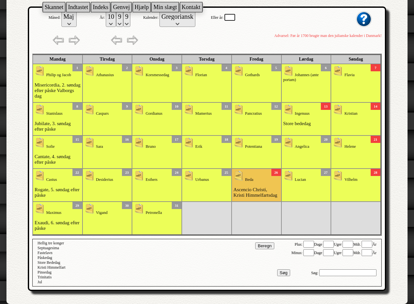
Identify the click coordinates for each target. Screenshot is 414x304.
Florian (201, 75)
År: (103, 17)
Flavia (349, 75)
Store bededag (297, 123)
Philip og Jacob (58, 75)
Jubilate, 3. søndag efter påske (53, 126)
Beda (249, 179)
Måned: (55, 17)
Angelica (302, 146)
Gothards (252, 75)
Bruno (151, 146)
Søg (284, 272)
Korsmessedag (157, 75)
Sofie (50, 146)
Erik (198, 146)
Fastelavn (45, 253)
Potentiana (253, 146)
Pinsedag (44, 272)
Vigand (101, 212)
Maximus (53, 212)
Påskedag (45, 257)
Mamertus (203, 113)
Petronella (154, 212)
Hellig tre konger (51, 243)
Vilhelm (350, 179)
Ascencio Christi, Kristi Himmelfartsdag (255, 192)
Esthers (152, 179)
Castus (51, 179)
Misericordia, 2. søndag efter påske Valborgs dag (58, 90)
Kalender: (151, 17)
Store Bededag (49, 262)
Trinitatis (45, 277)
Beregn (265, 245)
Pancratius (253, 113)
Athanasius (105, 75)
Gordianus (154, 113)
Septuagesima (48, 248)
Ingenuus (302, 113)
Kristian (350, 113)
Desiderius (104, 179)
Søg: (315, 273)
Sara (99, 146)
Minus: (297, 253)
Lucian (300, 179)
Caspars (102, 113)
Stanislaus (54, 113)
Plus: (299, 244)
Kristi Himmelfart (51, 267)
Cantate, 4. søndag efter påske (53, 159)
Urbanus (202, 179)
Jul (40, 282)
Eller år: (217, 17)
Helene (350, 146)
